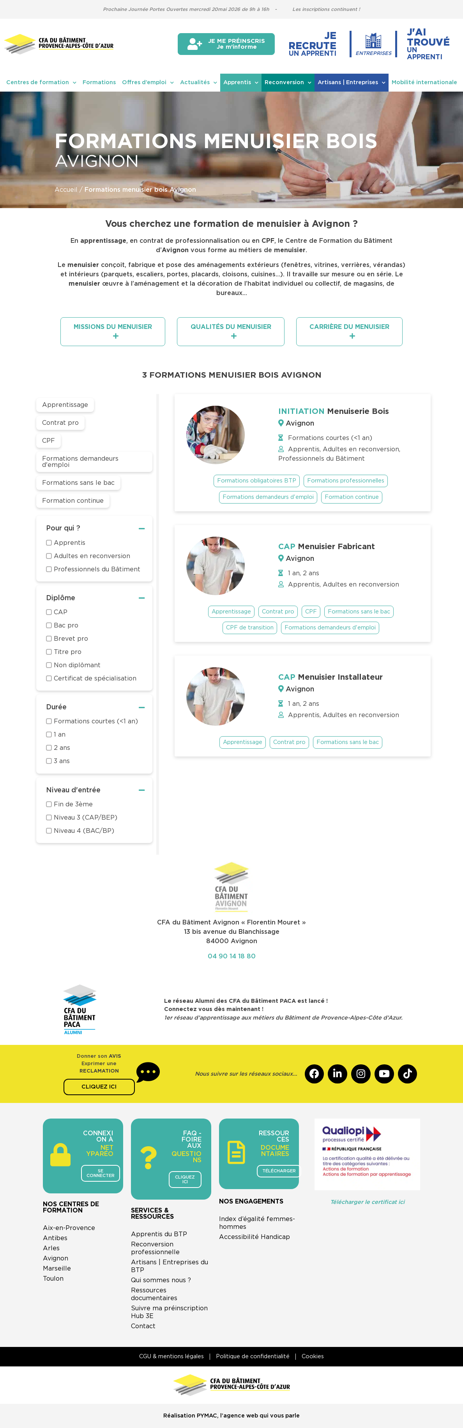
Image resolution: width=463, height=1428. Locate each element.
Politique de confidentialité (253, 1356)
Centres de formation (41, 82)
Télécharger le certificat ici (367, 1202)
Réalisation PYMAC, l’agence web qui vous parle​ (231, 1416)
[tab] (112, 331)
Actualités (198, 82)
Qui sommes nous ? (161, 1280)
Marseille (57, 1268)
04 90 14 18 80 (232, 956)
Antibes (55, 1238)
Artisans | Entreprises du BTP (169, 1266)
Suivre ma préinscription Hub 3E (169, 1312)
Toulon (53, 1279)
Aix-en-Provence (69, 1228)
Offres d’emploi (148, 82)
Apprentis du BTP (159, 1234)
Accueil (66, 190)
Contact (143, 1326)
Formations (99, 82)
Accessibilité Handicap (254, 1237)
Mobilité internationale (424, 82)
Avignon (55, 1258)
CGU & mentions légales (171, 1356)
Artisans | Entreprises (351, 82)
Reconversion (288, 82)
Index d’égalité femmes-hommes (257, 1223)
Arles (51, 1248)
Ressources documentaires (154, 1294)
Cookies (313, 1356)
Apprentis (240, 82)
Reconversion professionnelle (155, 1248)
